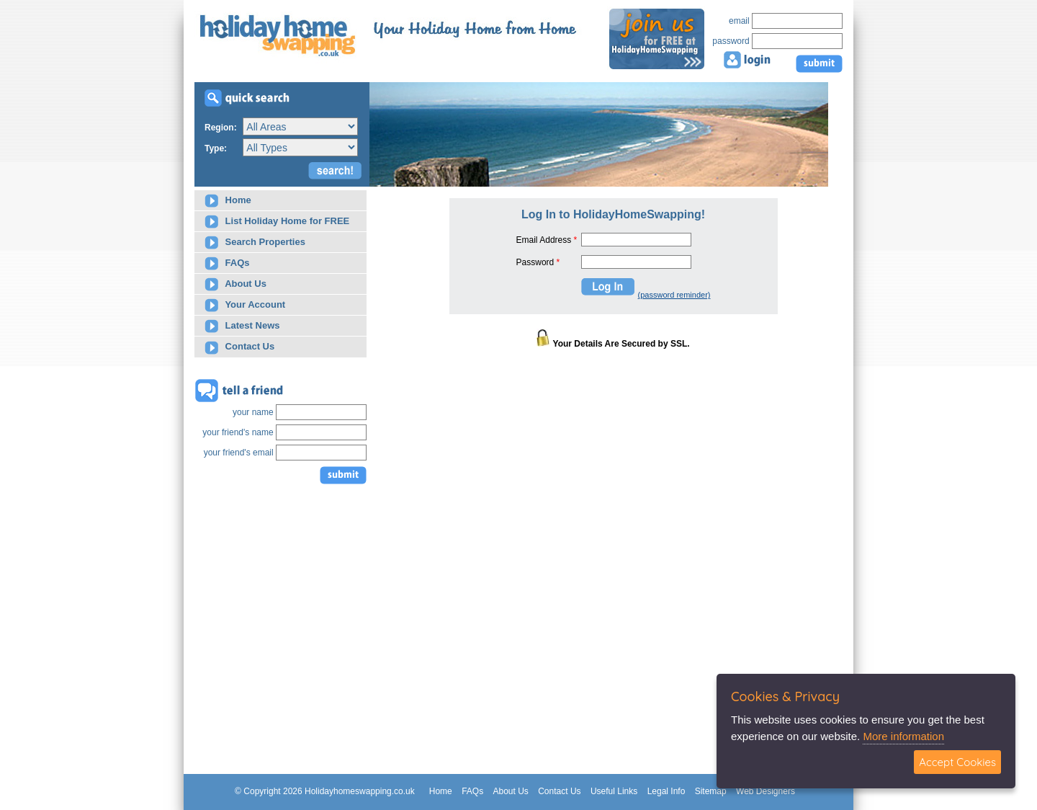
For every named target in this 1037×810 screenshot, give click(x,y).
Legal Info (666, 791)
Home (228, 201)
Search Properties (255, 242)
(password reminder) (674, 294)
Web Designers (765, 791)
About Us (235, 284)
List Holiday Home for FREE (277, 221)
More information (903, 736)
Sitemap (711, 791)
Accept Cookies (957, 762)
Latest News (242, 326)
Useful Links (614, 791)
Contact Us (239, 348)
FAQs (227, 263)
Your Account (245, 305)
